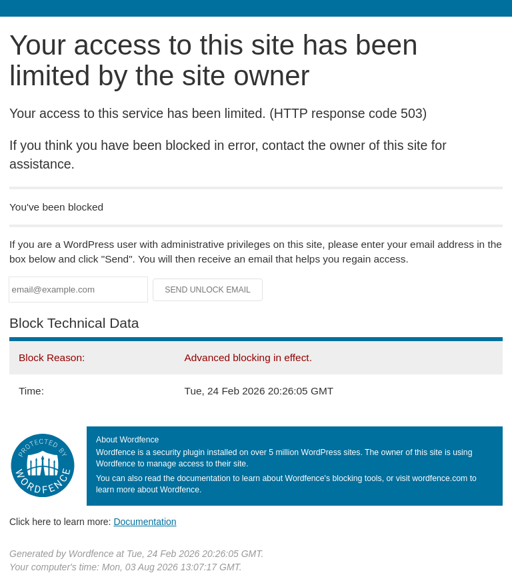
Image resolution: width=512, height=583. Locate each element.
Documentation (144, 521)
